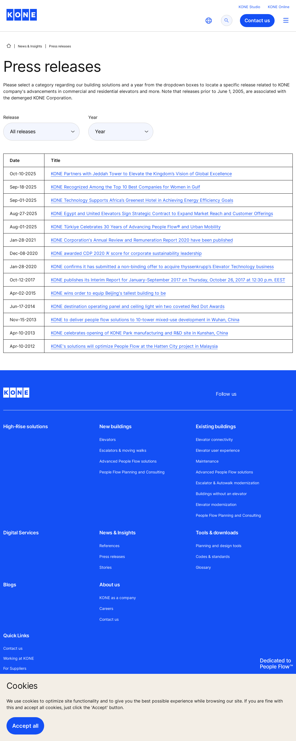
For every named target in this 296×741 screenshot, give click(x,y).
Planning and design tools (218, 545)
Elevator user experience (218, 450)
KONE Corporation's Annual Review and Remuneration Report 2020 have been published (142, 240)
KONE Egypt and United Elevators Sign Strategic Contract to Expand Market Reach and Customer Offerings (162, 213)
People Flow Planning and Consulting (132, 472)
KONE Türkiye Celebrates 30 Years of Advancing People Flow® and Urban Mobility (136, 226)
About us (109, 584)
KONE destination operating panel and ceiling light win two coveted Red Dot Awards (138, 306)
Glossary (203, 567)
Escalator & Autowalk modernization (227, 482)
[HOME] (8, 46)
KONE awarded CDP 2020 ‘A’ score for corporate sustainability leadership (126, 253)
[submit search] (226, 20)
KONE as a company (117, 597)
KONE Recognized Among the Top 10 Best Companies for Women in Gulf (125, 187)
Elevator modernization (216, 504)
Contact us (109, 619)
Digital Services (20, 532)
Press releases (112, 556)
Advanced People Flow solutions (128, 461)
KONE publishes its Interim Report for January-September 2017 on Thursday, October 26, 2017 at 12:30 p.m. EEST (168, 279)
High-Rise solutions (25, 426)
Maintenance (207, 461)
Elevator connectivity (214, 439)
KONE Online (279, 7)
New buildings (115, 426)
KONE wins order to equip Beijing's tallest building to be (108, 293)
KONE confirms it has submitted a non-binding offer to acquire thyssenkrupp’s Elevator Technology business (162, 266)
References (109, 545)
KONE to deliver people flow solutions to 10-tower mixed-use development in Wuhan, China (145, 319)
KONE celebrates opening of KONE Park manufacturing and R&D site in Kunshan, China (139, 333)
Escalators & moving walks (122, 450)
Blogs (9, 584)
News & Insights (30, 46)
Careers (106, 608)
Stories (105, 567)
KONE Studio (249, 7)
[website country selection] (208, 20)
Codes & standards (213, 556)
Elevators (107, 439)
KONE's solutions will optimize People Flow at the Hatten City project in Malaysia (134, 346)
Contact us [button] (257, 20)
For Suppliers (14, 668)
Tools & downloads (217, 532)
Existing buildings (216, 426)
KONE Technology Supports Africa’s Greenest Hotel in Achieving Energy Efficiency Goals (142, 200)
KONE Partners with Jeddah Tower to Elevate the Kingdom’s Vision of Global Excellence (141, 173)
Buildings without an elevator (221, 493)
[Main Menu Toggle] (286, 20)
